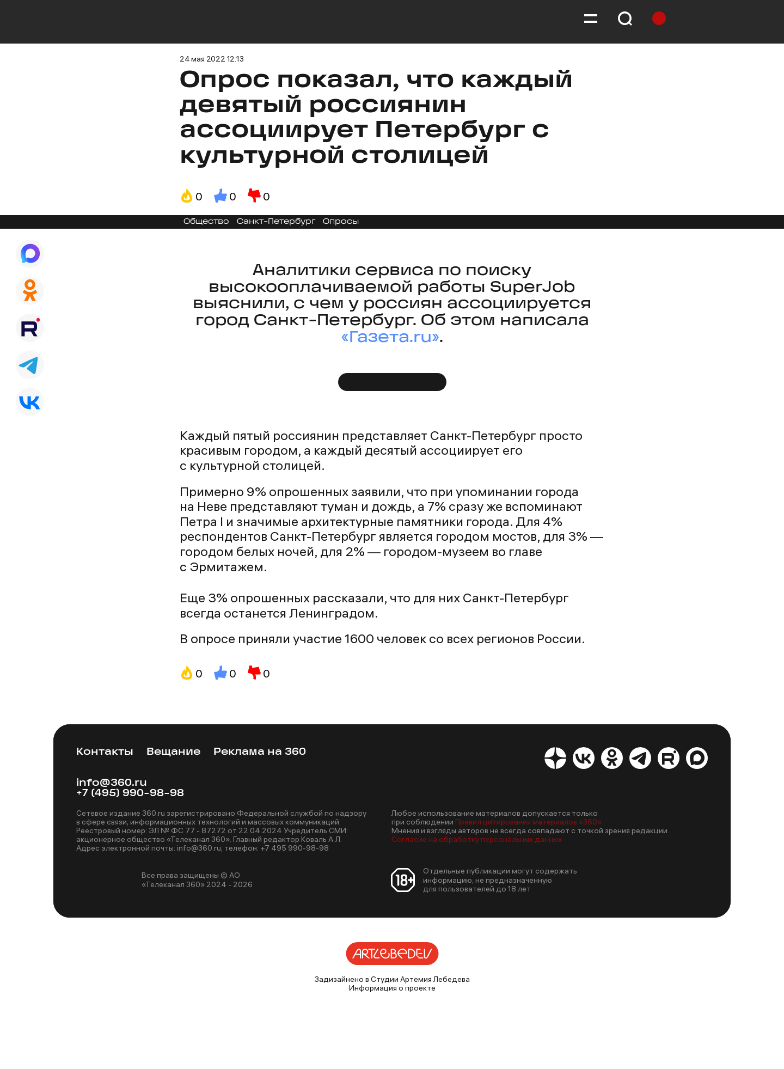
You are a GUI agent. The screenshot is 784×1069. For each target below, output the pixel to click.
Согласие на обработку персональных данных (476, 839)
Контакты (104, 752)
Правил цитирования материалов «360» (528, 822)
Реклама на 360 (259, 752)
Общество (206, 221)
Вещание (173, 752)
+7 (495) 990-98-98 (130, 793)
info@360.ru (111, 783)
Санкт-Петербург (276, 221)
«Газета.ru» (390, 338)
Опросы (341, 221)
